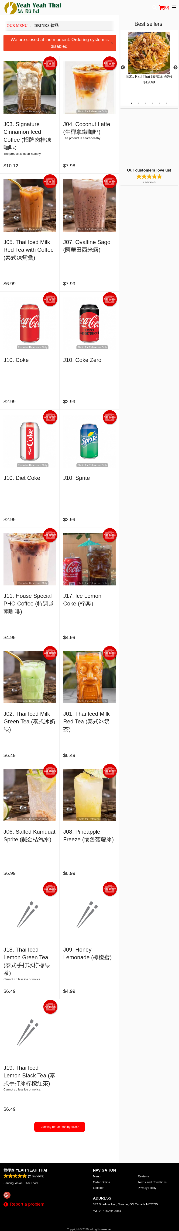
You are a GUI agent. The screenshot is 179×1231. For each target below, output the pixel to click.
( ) (164, 7)
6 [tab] (166, 103)
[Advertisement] (149, 138)
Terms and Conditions (152, 1159)
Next (175, 67)
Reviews (143, 1153)
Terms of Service (97, 1223)
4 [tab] (152, 103)
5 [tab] (159, 103)
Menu (96, 1153)
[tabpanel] (149, 62)
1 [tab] (131, 103)
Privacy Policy (147, 1164)
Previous (122, 67)
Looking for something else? (60, 1126)
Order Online (101, 1159)
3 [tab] (145, 103)
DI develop (96, 1210)
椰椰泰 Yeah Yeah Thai (25, 1147)
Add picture (50, 63)
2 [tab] (138, 103)
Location (98, 1164)
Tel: (107, 1188)
